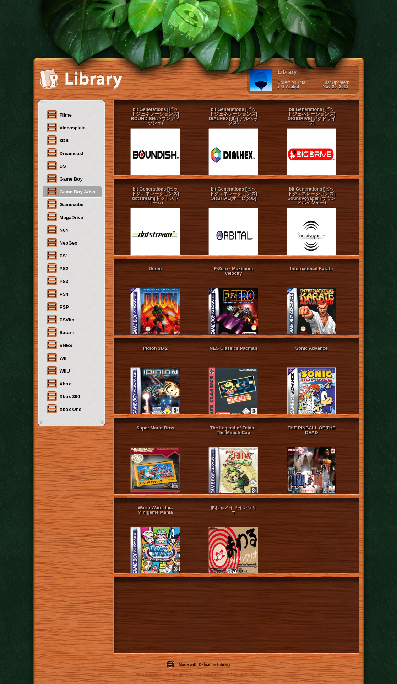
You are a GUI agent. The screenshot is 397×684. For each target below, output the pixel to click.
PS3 (57, 281)
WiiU (58, 370)
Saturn (60, 332)
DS (56, 165)
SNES (59, 345)
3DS (57, 140)
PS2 (57, 268)
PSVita (60, 319)
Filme (59, 114)
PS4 (57, 293)
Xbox (58, 383)
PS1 (57, 255)
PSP (57, 306)
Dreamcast (64, 153)
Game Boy (64, 178)
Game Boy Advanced (74, 191)
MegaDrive (64, 217)
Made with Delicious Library (198, 664)
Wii (56, 357)
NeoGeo (62, 242)
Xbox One (64, 409)
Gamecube (64, 204)
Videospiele (66, 127)
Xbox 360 (63, 396)
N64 (57, 229)
